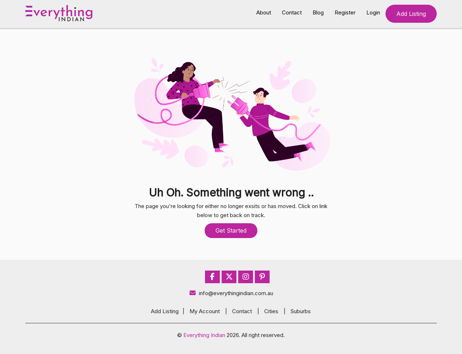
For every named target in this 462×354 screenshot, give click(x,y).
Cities (271, 311)
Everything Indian (204, 335)
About (263, 12)
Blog (318, 12)
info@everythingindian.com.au (231, 293)
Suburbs (301, 311)
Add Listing (411, 13)
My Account (204, 311)
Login (373, 12)
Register (345, 12)
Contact (292, 12)
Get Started (231, 230)
